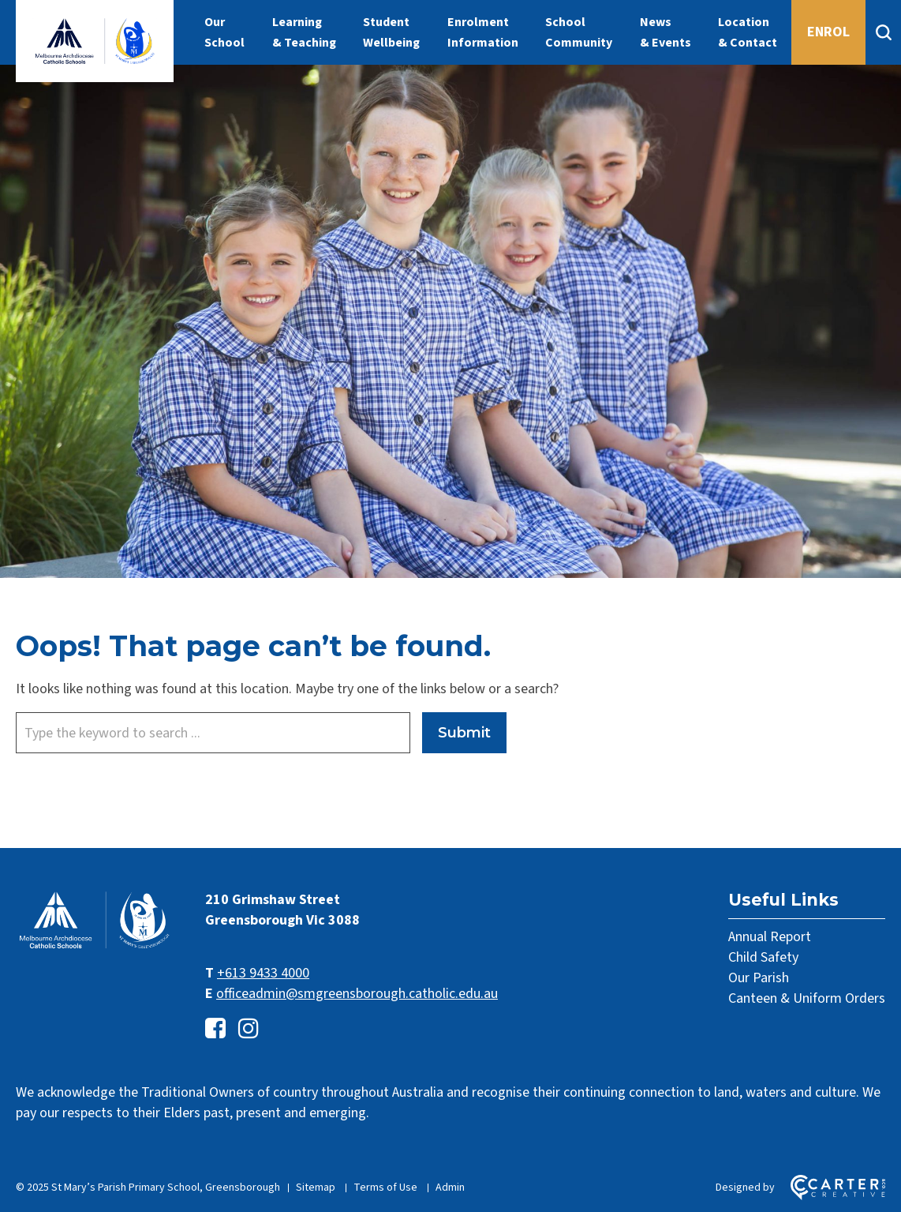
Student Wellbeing (391, 32)
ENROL (828, 32)
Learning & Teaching (304, 32)
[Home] (95, 947)
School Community (578, 32)
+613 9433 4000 (263, 973)
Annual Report (769, 937)
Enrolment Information (482, 32)
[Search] (883, 32)
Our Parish (758, 978)
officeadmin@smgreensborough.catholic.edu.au (357, 994)
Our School (224, 32)
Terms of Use (385, 1187)
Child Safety (763, 957)
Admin (450, 1187)
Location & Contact (747, 32)
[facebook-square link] (215, 1029)
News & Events (665, 32)
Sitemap (315, 1187)
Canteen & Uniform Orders (806, 998)
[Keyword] (213, 732)
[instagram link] (248, 1029)
